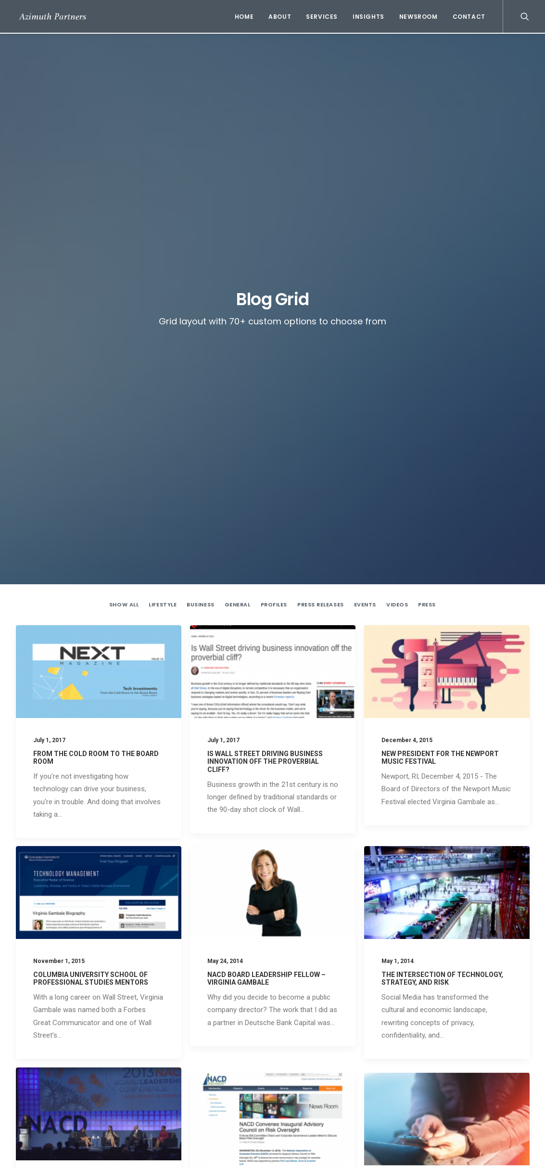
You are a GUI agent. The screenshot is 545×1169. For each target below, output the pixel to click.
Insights (368, 17)
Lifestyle (163, 233)
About (279, 17)
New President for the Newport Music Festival (352, 1081)
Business (200, 233)
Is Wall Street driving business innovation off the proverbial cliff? (265, 389)
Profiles (274, 233)
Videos (397, 233)
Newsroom (418, 17)
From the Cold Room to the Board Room (344, 1029)
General (238, 233)
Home (244, 17)
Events (365, 233)
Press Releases (320, 233)
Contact (469, 17)
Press (427, 233)
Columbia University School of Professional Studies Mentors (90, 629)
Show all (124, 233)
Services (322, 17)
